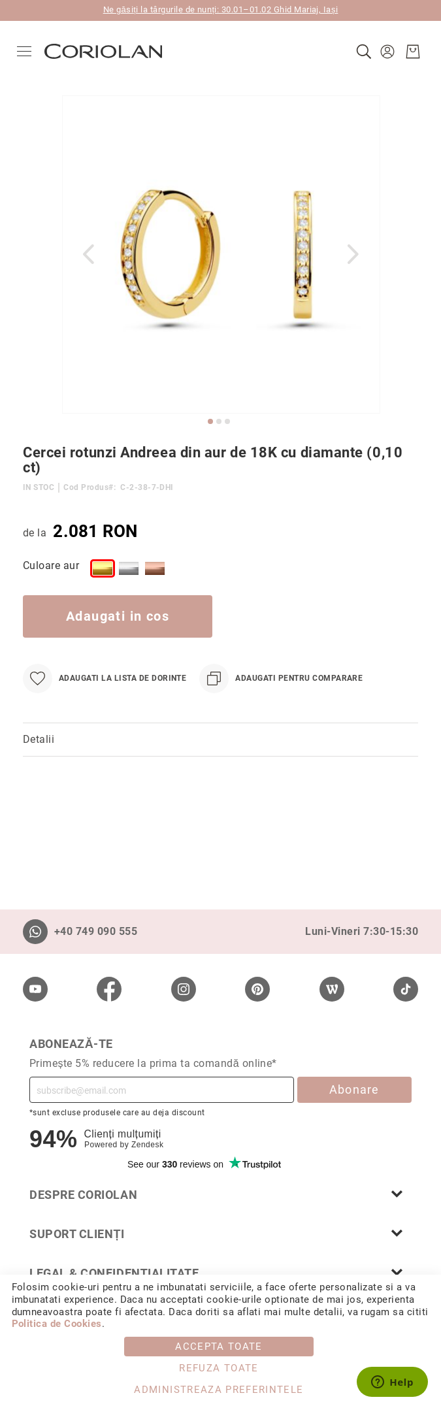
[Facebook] (109, 989)
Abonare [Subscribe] (354, 1089)
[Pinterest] (257, 989)
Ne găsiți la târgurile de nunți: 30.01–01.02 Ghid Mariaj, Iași (220, 9)
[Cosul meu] (407, 52)
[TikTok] (405, 989)
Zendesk (147, 1144)
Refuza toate (218, 1368)
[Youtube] (35, 989)
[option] (102, 568)
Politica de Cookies (57, 1324)
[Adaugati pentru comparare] (281, 678)
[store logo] (109, 51)
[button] (383, 52)
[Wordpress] (331, 989)
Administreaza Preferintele (218, 1390)
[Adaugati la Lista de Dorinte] (104, 678)
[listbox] (237, 571)
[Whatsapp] (35, 931)
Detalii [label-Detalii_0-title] (38, 739)
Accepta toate (219, 1346)
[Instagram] (183, 989)
